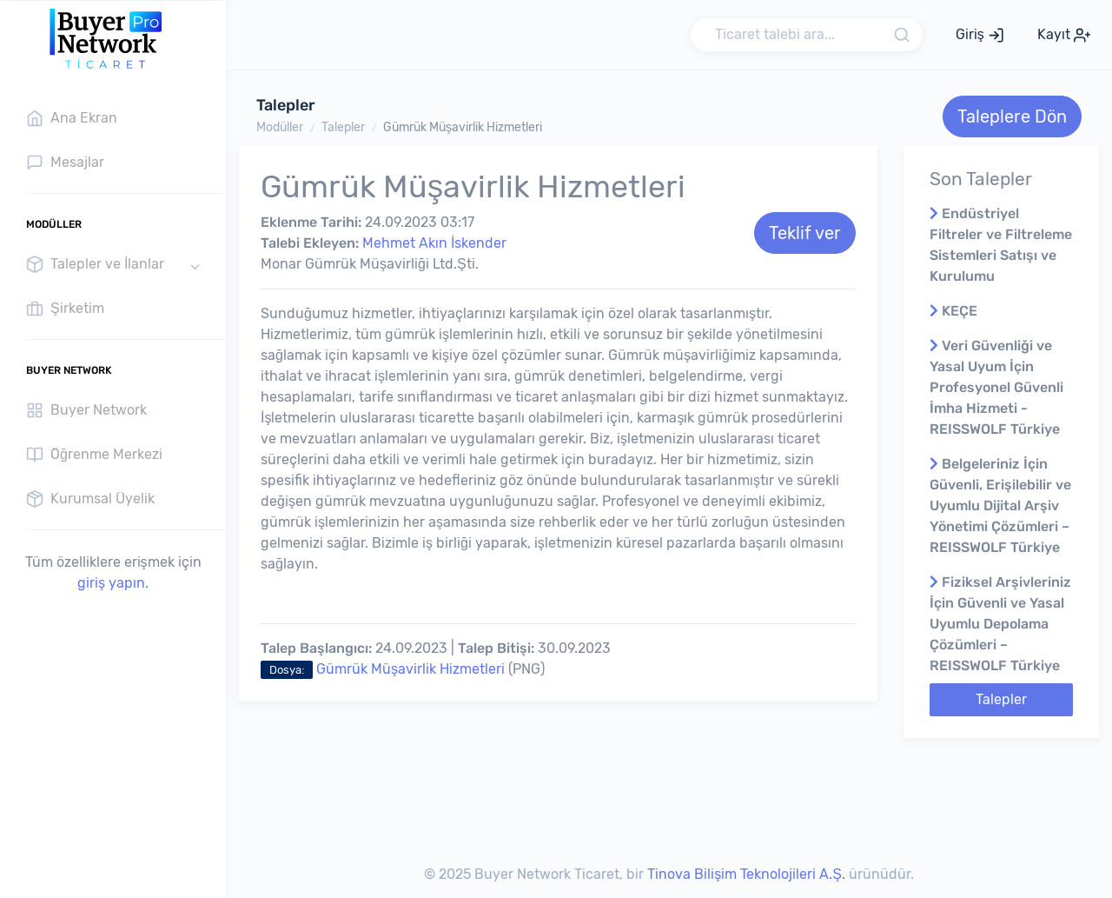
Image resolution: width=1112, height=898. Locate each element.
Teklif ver (805, 233)
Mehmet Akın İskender (434, 243)
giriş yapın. (113, 583)
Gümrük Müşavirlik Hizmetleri (462, 127)
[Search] (807, 34)
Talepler (343, 127)
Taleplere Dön (1012, 116)
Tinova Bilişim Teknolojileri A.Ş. (746, 874)
